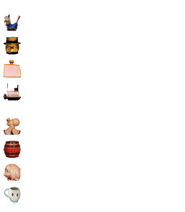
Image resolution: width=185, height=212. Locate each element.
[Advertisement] (71, 44)
